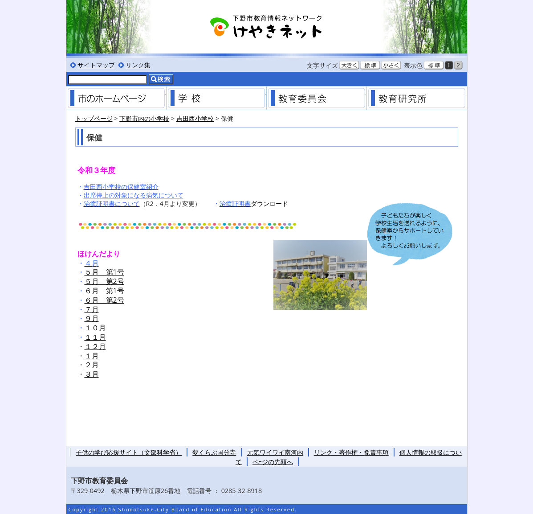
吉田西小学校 (195, 118)
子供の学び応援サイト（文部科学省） (129, 452)
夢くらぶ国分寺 (214, 452)
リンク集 (138, 65)
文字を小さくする (391, 65)
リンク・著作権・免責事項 (351, 452)
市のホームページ (116, 98)
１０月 (95, 328)
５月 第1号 (104, 272)
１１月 (95, 337)
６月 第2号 (104, 300)
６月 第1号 (104, 291)
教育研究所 (416, 98)
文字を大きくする (349, 65)
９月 (92, 318)
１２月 (95, 346)
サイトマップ (96, 65)
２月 (92, 365)
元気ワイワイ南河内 (275, 452)
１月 (92, 356)
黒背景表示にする (448, 65)
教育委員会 (316, 98)
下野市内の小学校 (144, 118)
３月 (92, 374)
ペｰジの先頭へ (272, 461)
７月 (92, 309)
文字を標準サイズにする (370, 65)
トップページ (94, 118)
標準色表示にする (433, 65)
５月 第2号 (104, 281)
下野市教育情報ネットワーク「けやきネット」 (267, 26)
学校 (216, 98)
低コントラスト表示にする (458, 65)
